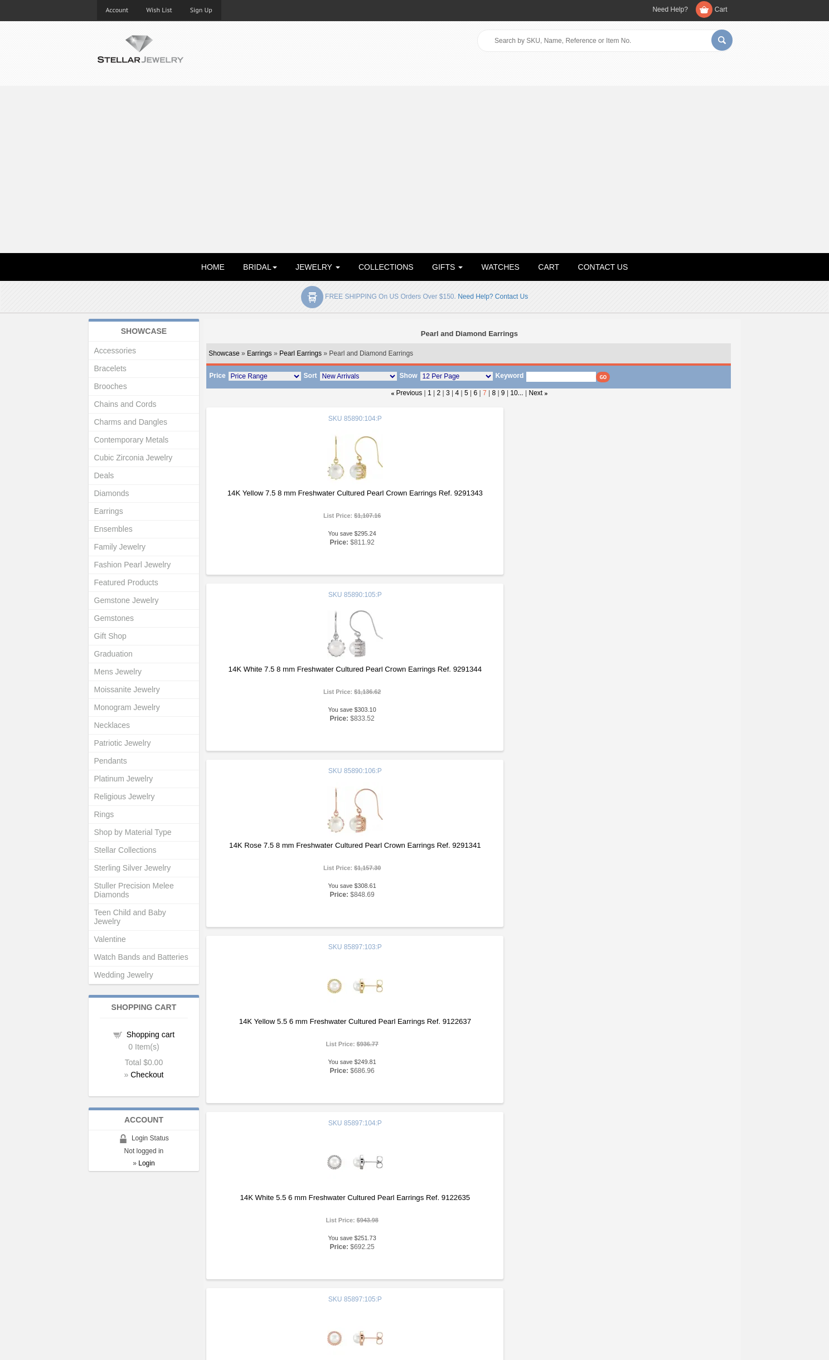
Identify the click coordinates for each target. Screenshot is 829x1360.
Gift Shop (110, 636)
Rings (104, 814)
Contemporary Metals (131, 439)
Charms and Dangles (131, 421)
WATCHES (501, 267)
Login (146, 1163)
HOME (213, 267)
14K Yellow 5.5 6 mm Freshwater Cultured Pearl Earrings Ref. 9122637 (293, 673)
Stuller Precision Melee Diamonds (134, 890)
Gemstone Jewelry (126, 600)
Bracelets (110, 368)
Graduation (113, 653)
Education (439, 1242)
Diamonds (111, 493)
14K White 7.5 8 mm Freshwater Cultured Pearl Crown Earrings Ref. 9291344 (467, 497)
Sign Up (201, 10)
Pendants (110, 760)
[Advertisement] (414, 169)
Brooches (110, 386)
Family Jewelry (120, 546)
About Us (112, 1242)
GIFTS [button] (447, 267)
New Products (282, 1242)
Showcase (224, 353)
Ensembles (113, 528)
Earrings (259, 353)
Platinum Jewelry (123, 778)
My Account (278, 1253)
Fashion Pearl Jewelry (132, 564)
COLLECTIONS (386, 267)
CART (548, 267)
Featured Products (126, 582)
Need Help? (669, 9)
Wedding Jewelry (123, 974)
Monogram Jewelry (127, 707)
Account (117, 10)
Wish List (159, 10)
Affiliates (273, 1275)
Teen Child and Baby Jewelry (130, 917)
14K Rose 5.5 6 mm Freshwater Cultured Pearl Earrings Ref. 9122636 (642, 673)
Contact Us (441, 1287)
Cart (721, 9)
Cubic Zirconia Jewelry (133, 457)
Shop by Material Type (133, 832)
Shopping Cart (120, 1275)
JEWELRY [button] (317, 267)
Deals (104, 475)
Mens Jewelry (118, 671)
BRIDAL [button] (260, 267)
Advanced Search (125, 1264)
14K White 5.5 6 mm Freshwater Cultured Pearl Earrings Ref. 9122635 (467, 673)
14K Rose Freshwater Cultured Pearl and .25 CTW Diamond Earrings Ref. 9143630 (642, 849)
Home (107, 1231)
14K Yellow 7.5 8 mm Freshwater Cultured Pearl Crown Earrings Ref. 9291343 (293, 497)
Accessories (115, 350)
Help (430, 1253)
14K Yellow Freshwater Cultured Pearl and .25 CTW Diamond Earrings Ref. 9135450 (292, 849)
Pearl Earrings (300, 353)
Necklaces (112, 725)
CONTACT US (603, 267)
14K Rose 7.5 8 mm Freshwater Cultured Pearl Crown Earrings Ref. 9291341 (642, 497)
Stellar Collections (125, 850)
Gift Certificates (122, 1253)
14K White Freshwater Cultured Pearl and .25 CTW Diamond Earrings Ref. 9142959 (468, 849)
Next (536, 393)
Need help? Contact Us (493, 296)
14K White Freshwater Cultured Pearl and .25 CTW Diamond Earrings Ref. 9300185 (642, 1025)
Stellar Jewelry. (146, 1342)
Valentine (110, 939)
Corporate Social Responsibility (147, 1287)
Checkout (146, 1074)
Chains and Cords (125, 404)
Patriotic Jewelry (122, 743)
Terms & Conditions (454, 1275)
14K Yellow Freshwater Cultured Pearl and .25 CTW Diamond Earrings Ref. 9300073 (467, 1025)
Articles (435, 1231)
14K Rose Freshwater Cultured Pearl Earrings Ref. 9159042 (292, 1025)
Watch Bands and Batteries (141, 957)
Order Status (280, 1264)
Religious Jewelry (124, 796)
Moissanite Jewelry (127, 689)
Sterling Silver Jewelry (132, 867)
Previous (409, 393)
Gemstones (114, 618)
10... (516, 393)
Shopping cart (150, 1034)
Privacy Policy (445, 1264)
